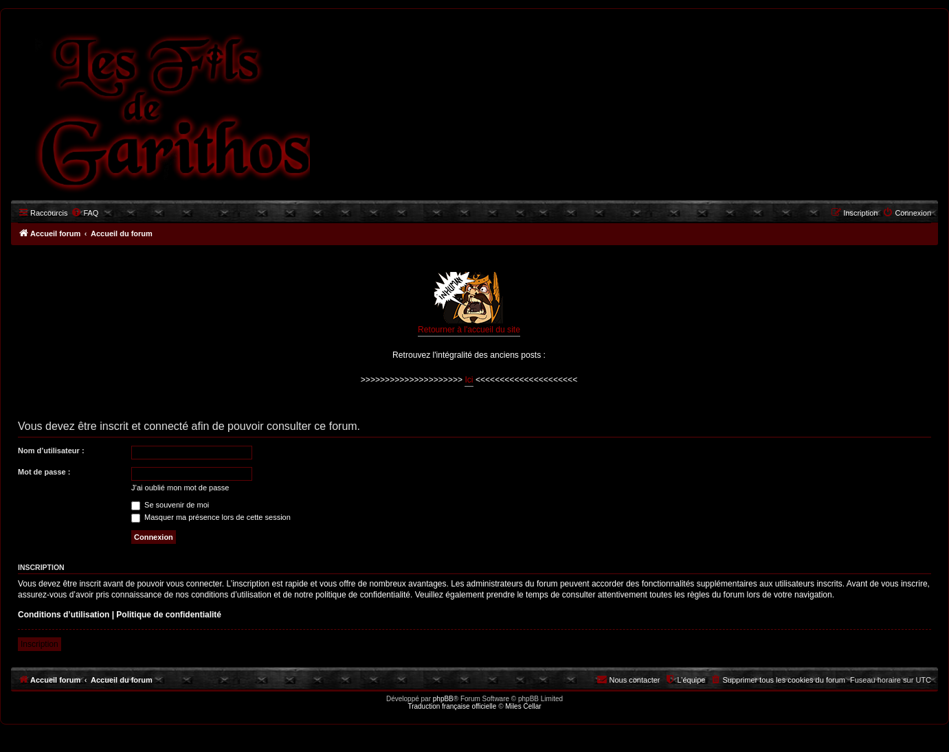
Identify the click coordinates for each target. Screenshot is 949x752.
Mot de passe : (44, 472)
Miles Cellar (523, 706)
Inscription (39, 644)
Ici (469, 380)
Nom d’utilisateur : (51, 450)
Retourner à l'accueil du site (469, 303)
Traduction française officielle (451, 706)
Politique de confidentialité (168, 614)
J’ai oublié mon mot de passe (180, 487)
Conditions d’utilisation (63, 614)
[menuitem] (84, 213)
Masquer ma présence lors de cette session (211, 517)
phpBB (443, 699)
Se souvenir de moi (170, 505)
